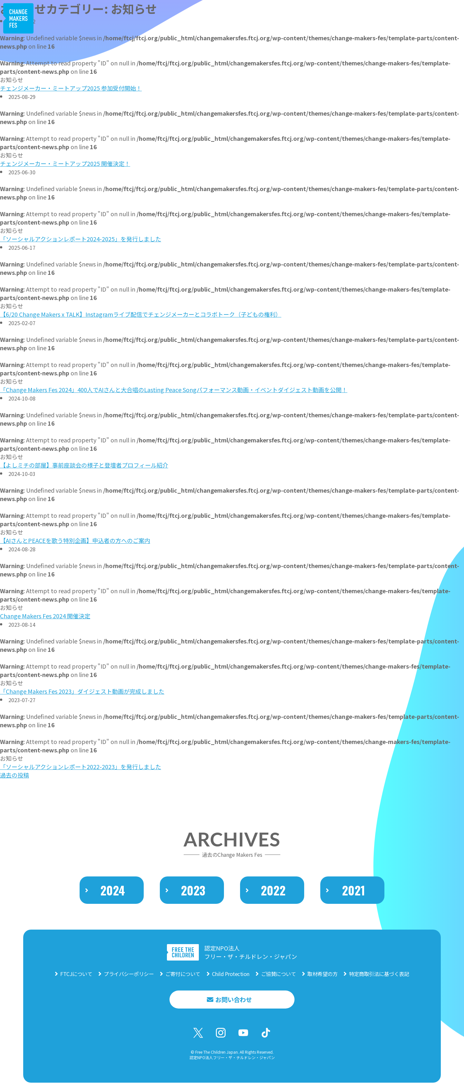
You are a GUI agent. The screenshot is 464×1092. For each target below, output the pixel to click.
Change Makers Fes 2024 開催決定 (45, 616)
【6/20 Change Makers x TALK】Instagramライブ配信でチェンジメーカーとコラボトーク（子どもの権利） (140, 314)
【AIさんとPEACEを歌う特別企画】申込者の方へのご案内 (75, 540)
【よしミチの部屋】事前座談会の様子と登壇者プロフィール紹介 (84, 465)
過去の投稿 (14, 775)
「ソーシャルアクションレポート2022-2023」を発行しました (80, 766)
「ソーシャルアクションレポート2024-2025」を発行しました (80, 239)
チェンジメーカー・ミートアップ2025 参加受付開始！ (71, 88)
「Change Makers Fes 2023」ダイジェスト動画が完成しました (82, 691)
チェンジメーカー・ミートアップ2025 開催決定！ (65, 163)
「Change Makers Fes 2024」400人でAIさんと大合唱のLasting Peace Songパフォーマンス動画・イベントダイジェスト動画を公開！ (173, 389)
